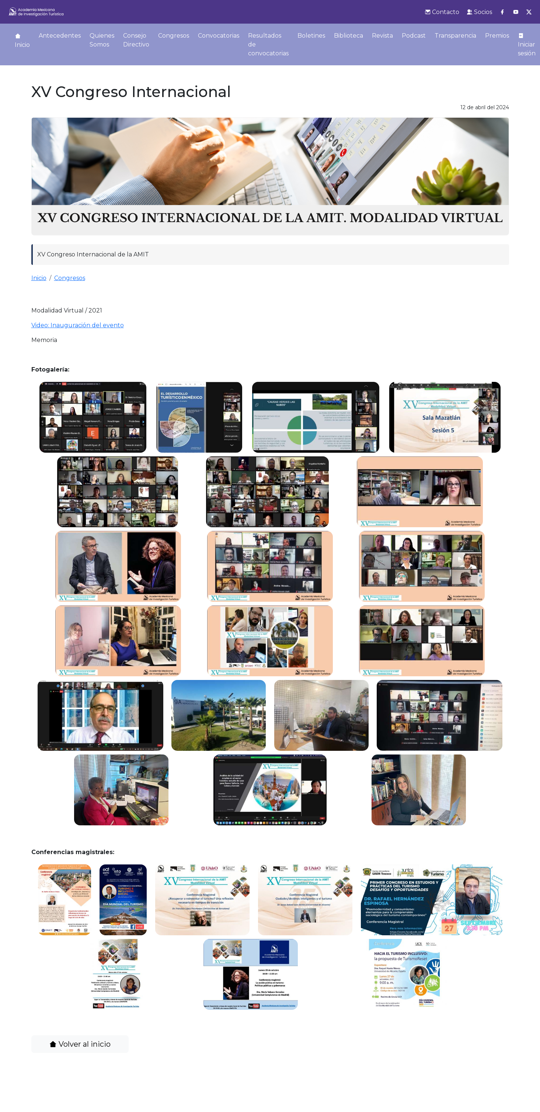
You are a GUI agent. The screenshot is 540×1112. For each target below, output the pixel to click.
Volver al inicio (80, 1044)
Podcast (414, 35)
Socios (479, 11)
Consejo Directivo (136, 40)
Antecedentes (60, 35)
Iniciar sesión (527, 44)
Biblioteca (348, 35)
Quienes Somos (102, 40)
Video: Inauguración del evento (77, 325)
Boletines (311, 35)
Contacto (442, 11)
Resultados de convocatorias (268, 44)
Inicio (22, 40)
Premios (497, 35)
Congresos (173, 35)
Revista (382, 35)
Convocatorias (218, 35)
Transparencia (455, 35)
